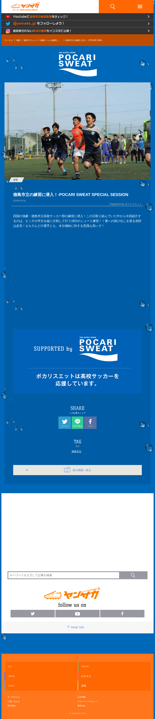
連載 (18, 40)
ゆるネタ (86, 676)
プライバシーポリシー (88, 701)
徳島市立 (76, 451)
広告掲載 (82, 697)
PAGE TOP (77, 627)
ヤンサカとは (14, 697)
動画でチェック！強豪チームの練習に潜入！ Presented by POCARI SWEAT (43, 40)
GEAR (11, 676)
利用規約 (12, 706)
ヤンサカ (8, 40)
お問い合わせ (14, 701)
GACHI (85, 666)
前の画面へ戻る (77, 470)
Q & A (11, 685)
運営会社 (82, 706)
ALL (10, 666)
